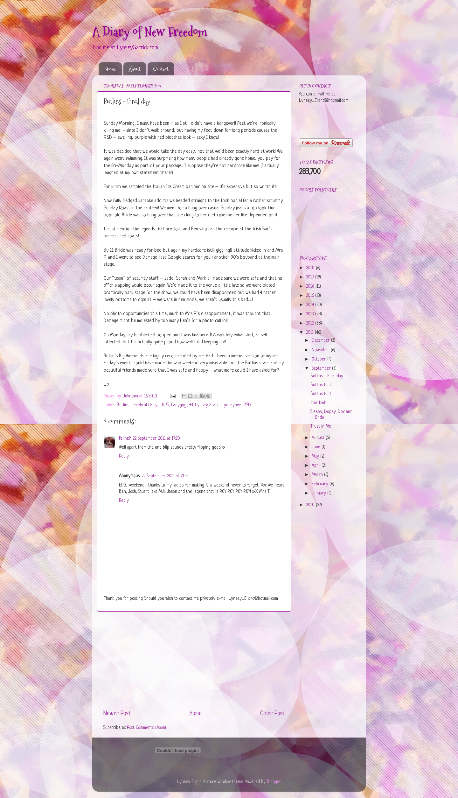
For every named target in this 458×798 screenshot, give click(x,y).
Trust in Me (320, 426)
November (321, 350)
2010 (311, 505)
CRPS (164, 405)
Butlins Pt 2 (320, 385)
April (317, 465)
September (322, 368)
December (321, 340)
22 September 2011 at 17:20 (156, 438)
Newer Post (117, 713)
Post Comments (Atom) (146, 727)
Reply (124, 456)
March (318, 474)
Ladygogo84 (182, 405)
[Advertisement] (194, 660)
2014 (310, 305)
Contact (161, 69)
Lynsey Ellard (207, 405)
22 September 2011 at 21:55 (165, 476)
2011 (310, 332)
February (321, 484)
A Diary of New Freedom (149, 32)
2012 (310, 323)
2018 (311, 268)
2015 (310, 295)
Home (110, 69)
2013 (310, 314)
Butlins (123, 405)
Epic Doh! (318, 403)
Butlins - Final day (326, 376)
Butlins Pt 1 (320, 394)
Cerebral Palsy (144, 405)
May (316, 456)
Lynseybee (231, 405)
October (319, 359)
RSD (247, 405)
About (135, 69)
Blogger (274, 782)
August (319, 438)
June (317, 447)
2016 (311, 286)
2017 (310, 277)
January (319, 493)
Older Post (272, 713)
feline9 (125, 438)
